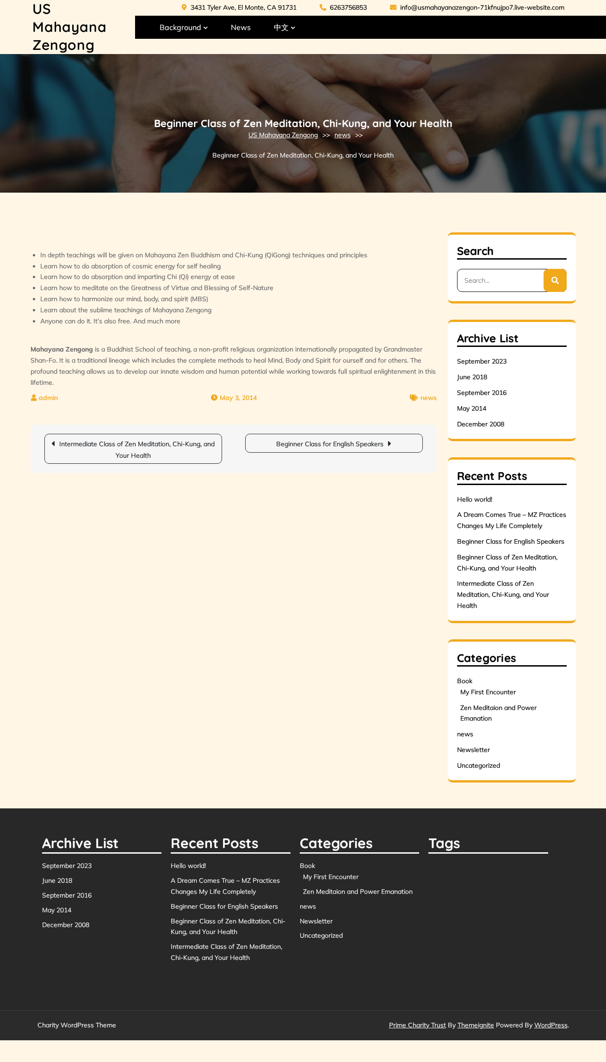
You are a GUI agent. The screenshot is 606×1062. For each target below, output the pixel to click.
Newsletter (473, 750)
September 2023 (482, 361)
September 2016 (482, 392)
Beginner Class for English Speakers (329, 444)
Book (464, 681)
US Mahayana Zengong (69, 27)
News (241, 27)
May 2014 (471, 408)
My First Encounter (488, 692)
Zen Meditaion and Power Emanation (358, 891)
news (342, 135)
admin (48, 398)
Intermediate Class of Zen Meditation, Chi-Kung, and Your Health (137, 450)
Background (180, 27)
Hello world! (474, 499)
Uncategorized (478, 765)
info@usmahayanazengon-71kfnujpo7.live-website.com (477, 7)
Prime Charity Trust (417, 1025)
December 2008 (480, 424)
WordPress (551, 1025)
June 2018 (472, 377)
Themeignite (476, 1025)
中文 (281, 27)
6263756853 (343, 7)
